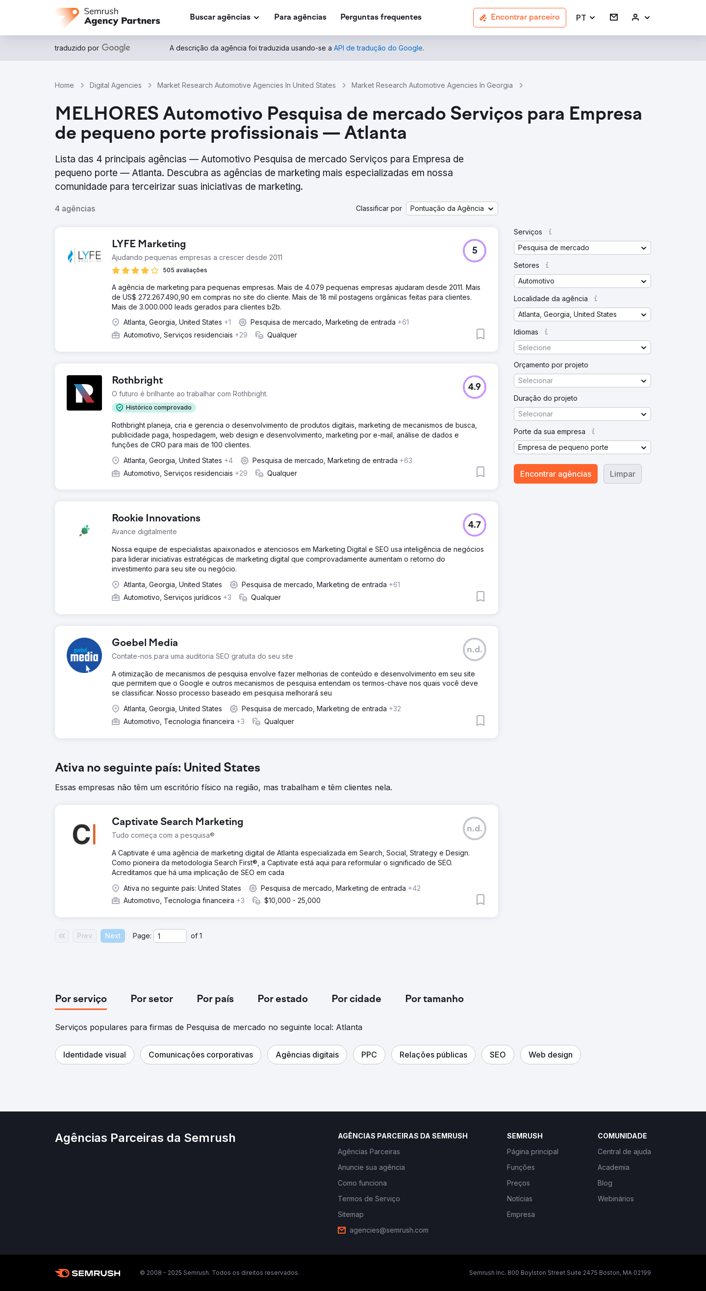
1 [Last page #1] (201, 935)
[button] (586, 18)
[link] (300, 18)
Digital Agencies (116, 85)
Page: (142, 935)
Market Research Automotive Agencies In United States (246, 85)
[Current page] (170, 936)
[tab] (81, 999)
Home (64, 85)
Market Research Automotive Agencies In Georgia (432, 85)
